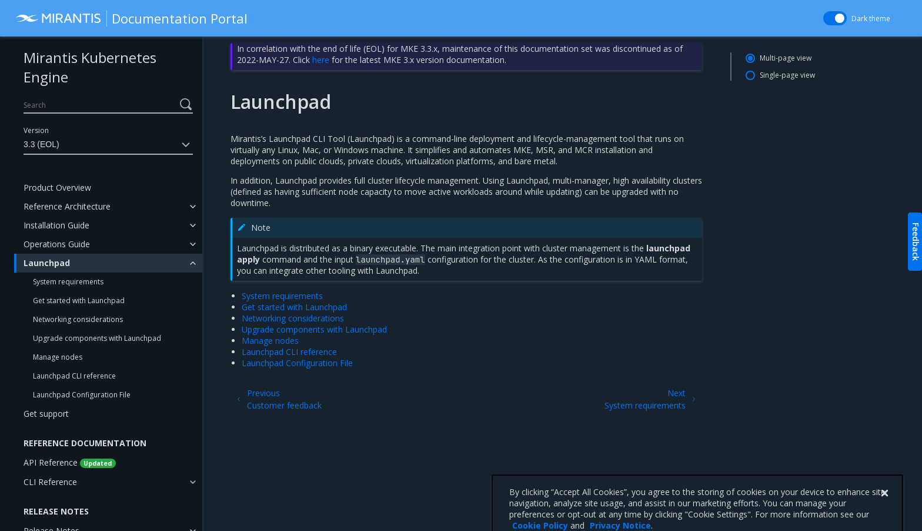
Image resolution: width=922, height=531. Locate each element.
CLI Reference (50, 481)
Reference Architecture (67, 206)
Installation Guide (56, 225)
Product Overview (57, 187)
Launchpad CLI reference (74, 376)
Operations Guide (57, 244)
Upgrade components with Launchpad (97, 338)
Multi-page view (785, 58)
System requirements (68, 282)
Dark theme (870, 19)
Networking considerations (78, 319)
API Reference (70, 462)
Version (36, 130)
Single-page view (787, 75)
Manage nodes (57, 357)
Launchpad (47, 262)
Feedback (915, 242)
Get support (46, 413)
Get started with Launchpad (79, 301)
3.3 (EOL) (108, 145)
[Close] (884, 513)
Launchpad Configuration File (82, 395)
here (320, 59)
